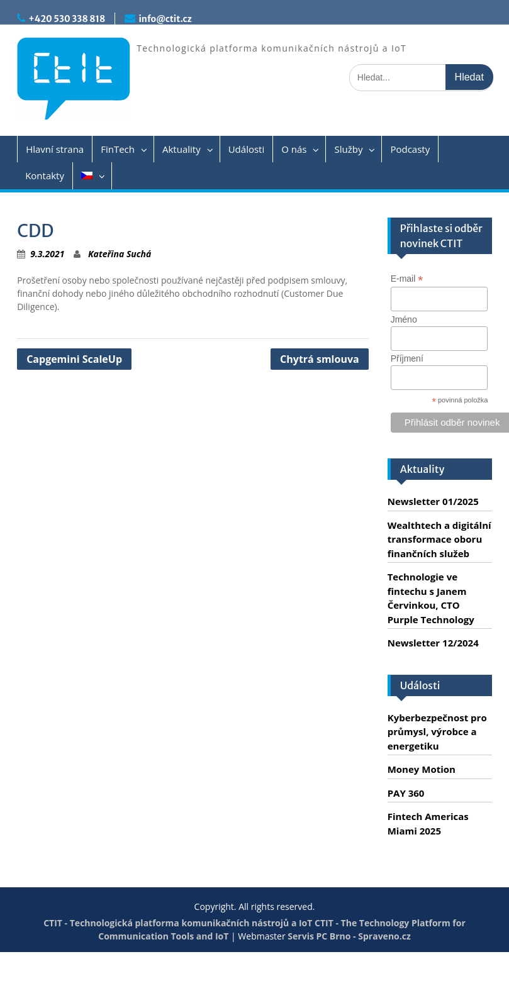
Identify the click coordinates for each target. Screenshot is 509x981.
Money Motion (422, 769)
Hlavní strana (55, 149)
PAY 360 (406, 793)
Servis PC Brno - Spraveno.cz (349, 936)
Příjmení (407, 358)
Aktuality (181, 149)
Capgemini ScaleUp (74, 359)
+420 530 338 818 (66, 19)
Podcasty (410, 149)
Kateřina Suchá (119, 254)
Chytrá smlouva (319, 359)
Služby (348, 149)
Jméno (404, 319)
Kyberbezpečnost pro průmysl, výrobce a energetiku (437, 731)
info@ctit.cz (164, 19)
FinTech (118, 149)
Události (246, 149)
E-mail (407, 279)
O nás (293, 149)
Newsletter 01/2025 (433, 501)
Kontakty (44, 175)
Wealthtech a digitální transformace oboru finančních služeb (439, 539)
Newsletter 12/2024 (433, 642)
